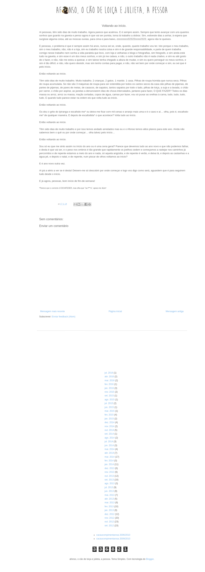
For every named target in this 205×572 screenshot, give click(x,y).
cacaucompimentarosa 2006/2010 (113, 535)
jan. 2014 (109, 464)
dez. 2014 (109, 422)
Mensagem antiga (174, 311)
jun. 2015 (109, 407)
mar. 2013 (109, 502)
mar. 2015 (109, 411)
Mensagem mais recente (52, 311)
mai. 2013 (109, 495)
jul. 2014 (108, 441)
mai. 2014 (109, 449)
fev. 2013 (108, 506)
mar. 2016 (109, 380)
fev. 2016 (108, 384)
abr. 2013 (109, 498)
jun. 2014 (109, 445)
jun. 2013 (109, 491)
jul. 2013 (108, 487)
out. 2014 (109, 430)
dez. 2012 (109, 514)
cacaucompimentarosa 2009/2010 (113, 538)
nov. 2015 (109, 392)
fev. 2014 (108, 460)
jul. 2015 (108, 403)
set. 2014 (109, 434)
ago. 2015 (109, 399)
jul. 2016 (108, 372)
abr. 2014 (109, 453)
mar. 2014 (109, 457)
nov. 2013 (109, 472)
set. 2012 (109, 525)
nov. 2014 (109, 426)
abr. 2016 (109, 376)
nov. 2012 (109, 518)
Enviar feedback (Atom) (63, 316)
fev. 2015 (108, 414)
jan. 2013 (109, 510)
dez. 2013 (109, 468)
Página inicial (115, 311)
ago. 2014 (109, 437)
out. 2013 (109, 476)
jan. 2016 (109, 388)
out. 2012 (109, 521)
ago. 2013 (109, 483)
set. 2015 (109, 395)
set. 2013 (109, 479)
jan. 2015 (109, 418)
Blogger (150, 559)
